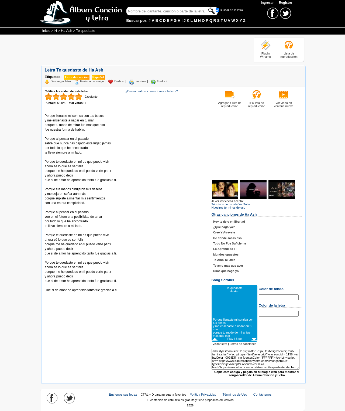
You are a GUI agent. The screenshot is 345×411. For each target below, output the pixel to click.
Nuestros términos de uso (228, 207)
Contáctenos (262, 394)
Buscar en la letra (231, 10)
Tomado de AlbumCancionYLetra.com (67, 285)
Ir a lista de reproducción (256, 104)
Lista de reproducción (289, 55)
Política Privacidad (203, 394)
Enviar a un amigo (92, 81)
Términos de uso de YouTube (231, 204)
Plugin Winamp (265, 55)
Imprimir (141, 81)
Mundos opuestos (226, 254)
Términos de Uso (234, 394)
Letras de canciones (243, 343)
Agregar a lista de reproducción (229, 104)
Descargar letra (61, 81)
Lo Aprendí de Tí (224, 248)
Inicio (46, 31)
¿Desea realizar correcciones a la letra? (152, 91)
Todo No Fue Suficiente (229, 243)
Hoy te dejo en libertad (229, 221)
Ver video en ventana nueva (283, 104)
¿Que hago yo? (224, 227)
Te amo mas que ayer (228, 265)
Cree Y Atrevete (224, 232)
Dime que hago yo (226, 271)
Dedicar (119, 81)
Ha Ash (66, 31)
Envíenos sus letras (123, 394)
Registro (285, 3)
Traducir (162, 81)
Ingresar (268, 3)
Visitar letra (219, 343)
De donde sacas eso (227, 238)
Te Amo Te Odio (224, 259)
